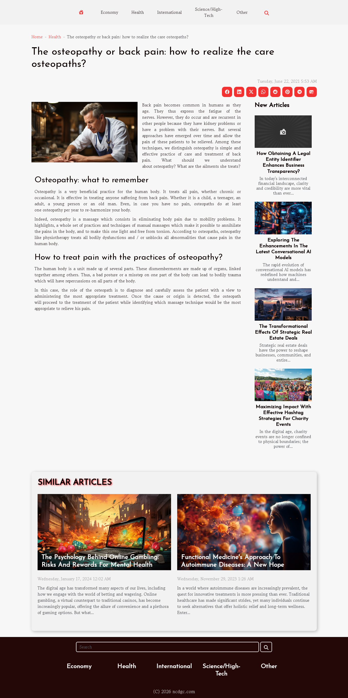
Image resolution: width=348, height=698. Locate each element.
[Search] (167, 647)
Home (37, 37)
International (169, 12)
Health (137, 12)
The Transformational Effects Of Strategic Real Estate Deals (283, 332)
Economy (109, 12)
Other (242, 12)
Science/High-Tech (208, 12)
